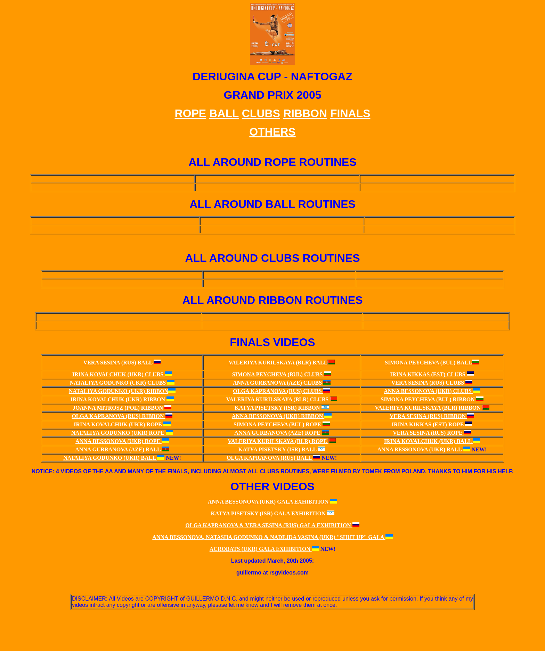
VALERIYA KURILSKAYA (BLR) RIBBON (428, 408)
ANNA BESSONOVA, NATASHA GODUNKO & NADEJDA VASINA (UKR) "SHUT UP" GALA (268, 537)
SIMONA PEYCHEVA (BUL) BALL (428, 362)
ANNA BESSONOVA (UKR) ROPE (118, 441)
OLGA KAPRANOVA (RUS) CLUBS (278, 391)
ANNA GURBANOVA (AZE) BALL (118, 449)
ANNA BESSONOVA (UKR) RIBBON (278, 416)
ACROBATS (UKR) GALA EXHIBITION (261, 549)
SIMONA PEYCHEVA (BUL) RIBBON (428, 399)
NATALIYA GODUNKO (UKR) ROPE (118, 433)
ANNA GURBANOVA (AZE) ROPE (278, 433)
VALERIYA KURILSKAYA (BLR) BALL (278, 362)
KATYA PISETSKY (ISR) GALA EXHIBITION (269, 513)
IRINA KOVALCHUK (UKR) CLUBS (118, 374)
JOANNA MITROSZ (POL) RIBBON (118, 408)
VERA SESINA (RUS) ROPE (428, 433)
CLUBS (261, 113)
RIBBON (305, 113)
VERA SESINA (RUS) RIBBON (428, 416)
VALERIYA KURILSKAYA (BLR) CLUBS (278, 399)
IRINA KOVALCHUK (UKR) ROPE (118, 424)
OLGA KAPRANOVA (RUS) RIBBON (118, 416)
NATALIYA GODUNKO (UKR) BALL (110, 458)
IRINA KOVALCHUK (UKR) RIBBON (118, 399)
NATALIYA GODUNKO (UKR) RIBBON (118, 391)
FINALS (350, 113)
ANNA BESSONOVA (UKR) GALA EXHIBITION (269, 502)
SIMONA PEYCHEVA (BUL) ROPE (278, 424)
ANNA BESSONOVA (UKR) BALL (420, 449)
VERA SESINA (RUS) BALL (118, 362)
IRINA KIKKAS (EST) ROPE (428, 424)
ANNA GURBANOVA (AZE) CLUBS (278, 383)
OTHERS (272, 132)
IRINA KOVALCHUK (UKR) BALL (428, 441)
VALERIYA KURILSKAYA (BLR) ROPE (278, 441)
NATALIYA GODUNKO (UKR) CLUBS (119, 383)
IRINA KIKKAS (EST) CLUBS (428, 374)
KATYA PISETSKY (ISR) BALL (278, 449)
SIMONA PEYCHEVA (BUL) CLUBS (278, 374)
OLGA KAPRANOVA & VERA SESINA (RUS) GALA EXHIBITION (268, 525)
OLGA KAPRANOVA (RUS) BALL (270, 458)
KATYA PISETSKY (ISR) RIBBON (278, 408)
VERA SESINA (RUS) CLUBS (428, 383)
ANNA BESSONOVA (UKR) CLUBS (428, 391)
